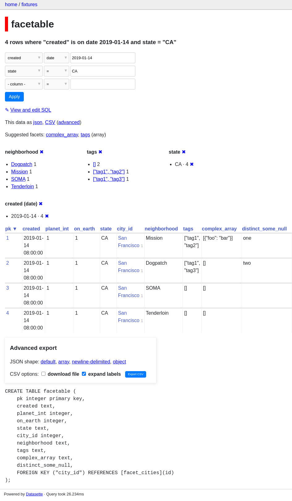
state (106, 228)
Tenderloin (22, 186)
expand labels (101, 374)
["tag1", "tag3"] (109, 179)
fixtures (29, 4)
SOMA (18, 179)
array (63, 361)
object (119, 361)
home (11, 4)
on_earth (84, 228)
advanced (69, 122)
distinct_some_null (264, 228)
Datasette (34, 494)
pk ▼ (11, 228)
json (37, 122)
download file (60, 374)
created (31, 228)
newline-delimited (91, 361)
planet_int (57, 228)
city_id (125, 228)
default (48, 361)
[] (94, 164)
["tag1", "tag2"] (109, 171)
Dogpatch (21, 164)
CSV (50, 122)
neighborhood (161, 228)
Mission (19, 171)
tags (85, 134)
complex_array (62, 134)
